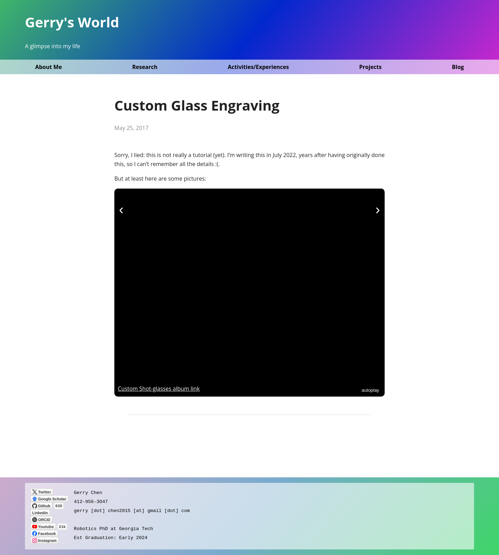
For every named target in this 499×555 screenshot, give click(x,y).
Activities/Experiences (258, 67)
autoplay (370, 390)
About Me (48, 67)
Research (144, 67)
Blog (458, 67)
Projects (370, 67)
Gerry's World (72, 22)
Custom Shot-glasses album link (159, 388)
